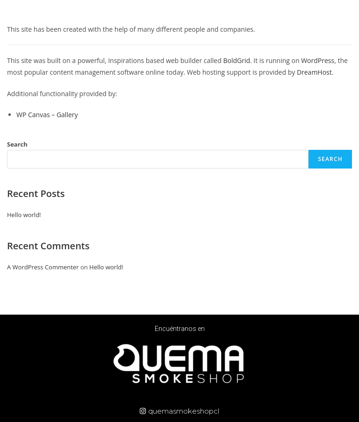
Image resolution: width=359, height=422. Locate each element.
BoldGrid (236, 60)
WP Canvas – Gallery (47, 114)
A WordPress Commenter (43, 267)
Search (17, 144)
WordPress (317, 60)
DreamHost (314, 72)
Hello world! (24, 215)
